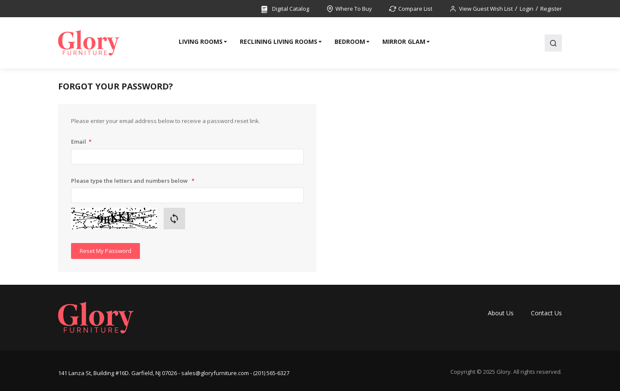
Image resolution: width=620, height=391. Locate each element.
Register (551, 8)
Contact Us (546, 313)
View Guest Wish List (486, 8)
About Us (501, 313)
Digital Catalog (284, 9)
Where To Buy (353, 8)
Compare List (415, 8)
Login (526, 8)
